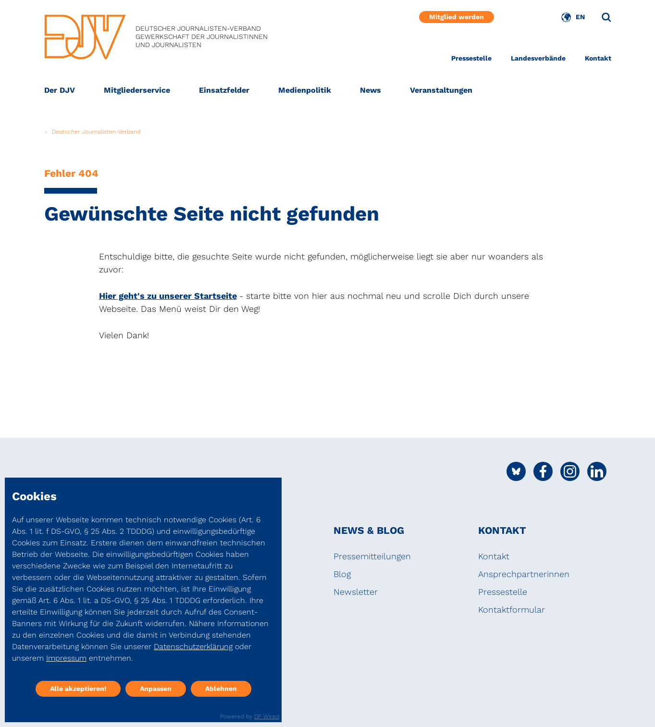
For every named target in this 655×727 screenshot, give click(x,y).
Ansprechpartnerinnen (523, 574)
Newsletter (356, 592)
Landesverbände (538, 58)
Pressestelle (471, 58)
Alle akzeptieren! (78, 688)
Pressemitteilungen (372, 556)
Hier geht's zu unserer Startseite (168, 296)
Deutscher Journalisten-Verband (96, 131)
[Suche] (606, 17)
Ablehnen (221, 688)
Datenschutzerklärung (193, 646)
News (370, 90)
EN (580, 17)
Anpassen (156, 688)
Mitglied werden (456, 17)
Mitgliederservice (137, 90)
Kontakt (598, 58)
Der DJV (59, 90)
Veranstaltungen (441, 90)
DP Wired (266, 716)
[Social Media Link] (516, 471)
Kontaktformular (511, 609)
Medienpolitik (304, 90)
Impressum (66, 658)
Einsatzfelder (224, 90)
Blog (342, 574)
